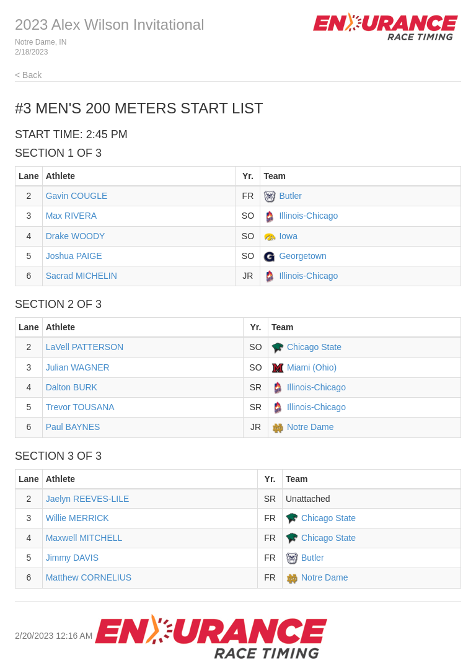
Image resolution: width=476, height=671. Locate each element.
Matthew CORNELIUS (88, 577)
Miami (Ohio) (312, 367)
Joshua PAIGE (74, 256)
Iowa (288, 236)
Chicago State (314, 347)
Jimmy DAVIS (72, 558)
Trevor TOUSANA (80, 407)
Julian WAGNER (78, 367)
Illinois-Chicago (308, 216)
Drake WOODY (75, 236)
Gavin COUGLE (77, 196)
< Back (28, 75)
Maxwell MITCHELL (84, 538)
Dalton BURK (71, 387)
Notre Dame (310, 427)
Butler (290, 196)
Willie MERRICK (77, 518)
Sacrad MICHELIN (81, 276)
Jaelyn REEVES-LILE (88, 499)
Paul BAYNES (73, 427)
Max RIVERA (71, 216)
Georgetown (302, 256)
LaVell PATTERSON (85, 347)
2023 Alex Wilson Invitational (110, 24)
